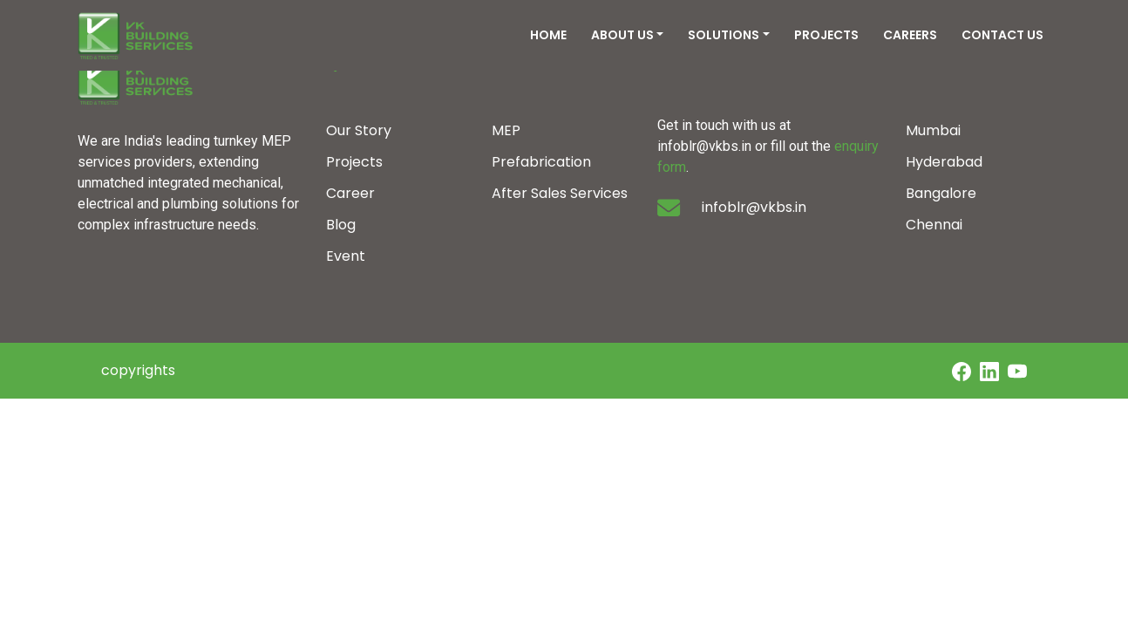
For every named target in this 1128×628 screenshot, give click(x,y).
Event (345, 256)
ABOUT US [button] (622, 35)
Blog (341, 225)
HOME (548, 35)
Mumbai (933, 130)
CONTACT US (1002, 35)
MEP (506, 130)
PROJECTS (826, 35)
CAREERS (910, 35)
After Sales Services (560, 193)
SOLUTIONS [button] (723, 35)
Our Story (358, 130)
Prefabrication (541, 162)
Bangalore (941, 193)
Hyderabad (944, 162)
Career (350, 193)
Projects (354, 162)
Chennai (934, 225)
